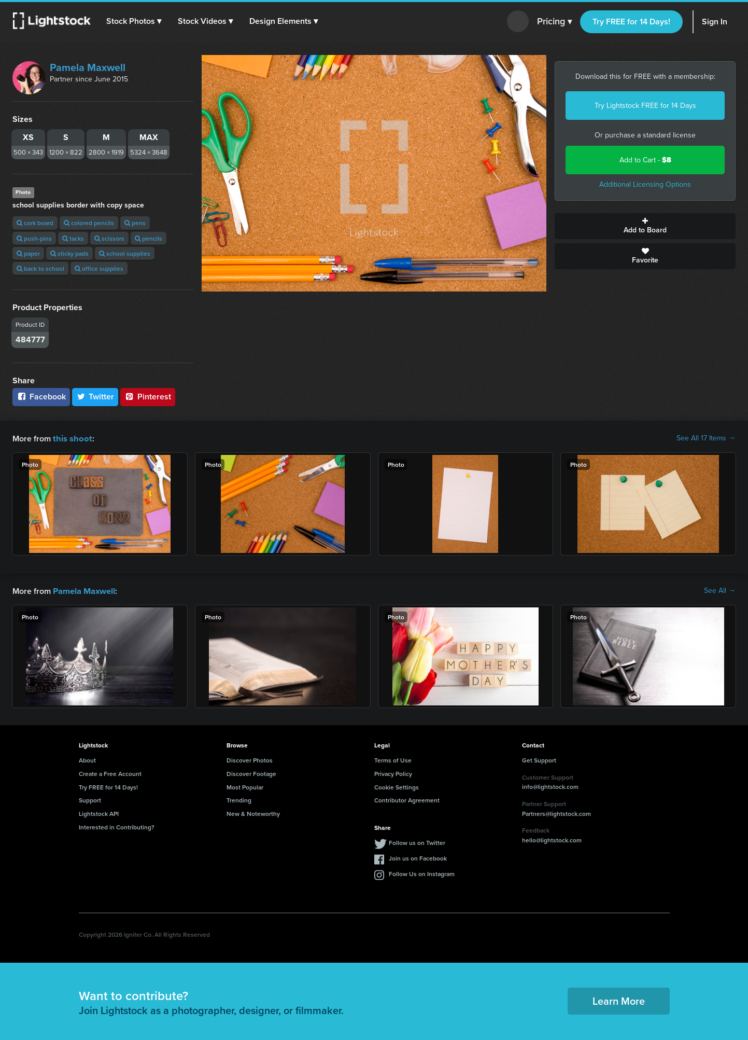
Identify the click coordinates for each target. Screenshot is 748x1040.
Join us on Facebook (418, 857)
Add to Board (645, 226)
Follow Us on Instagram (422, 872)
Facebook (41, 397)
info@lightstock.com (550, 785)
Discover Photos (250, 759)
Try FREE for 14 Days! (631, 21)
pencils (148, 238)
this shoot (71, 438)
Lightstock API (99, 812)
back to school (40, 268)
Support (90, 799)
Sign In (714, 21)
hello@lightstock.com (552, 839)
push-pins (34, 238)
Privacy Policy (393, 772)
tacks (73, 238)
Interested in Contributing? (116, 826)
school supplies (124, 253)
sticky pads (69, 253)
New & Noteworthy (253, 812)
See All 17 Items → (706, 438)
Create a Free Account (110, 772)
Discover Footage (251, 772)
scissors (109, 238)
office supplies (99, 268)
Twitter (95, 397)
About (87, 759)
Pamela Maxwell (87, 67)
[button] (134, 21)
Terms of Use (393, 759)
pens (135, 222)
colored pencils (89, 222)
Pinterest (147, 397)
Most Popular (245, 786)
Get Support (539, 759)
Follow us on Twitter (417, 841)
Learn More (618, 999)
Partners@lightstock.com (556, 812)
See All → (720, 590)
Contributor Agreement (407, 799)
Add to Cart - (645, 160)
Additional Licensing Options (645, 184)
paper (28, 253)
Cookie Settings (396, 786)
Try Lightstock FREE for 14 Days (645, 105)
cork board (35, 222)
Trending (239, 799)
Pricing (554, 21)
